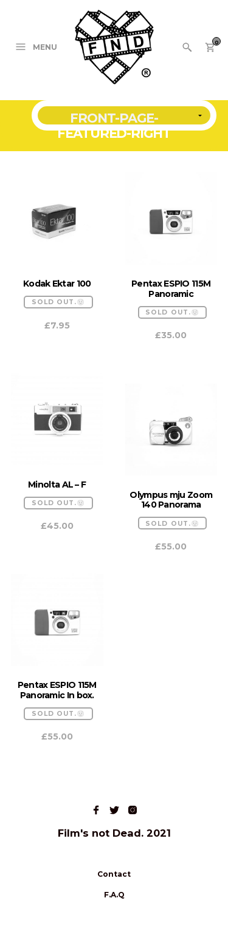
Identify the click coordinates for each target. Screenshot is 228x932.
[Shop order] (124, 115)
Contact (114, 874)
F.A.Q (114, 894)
